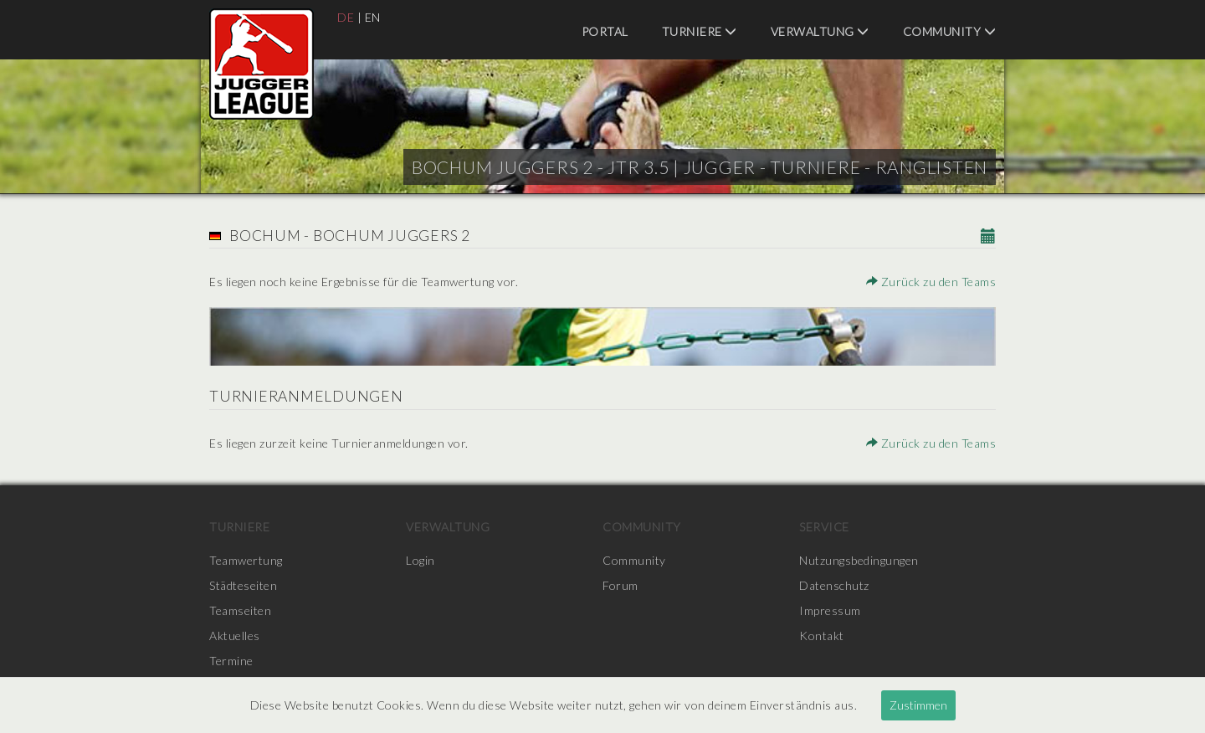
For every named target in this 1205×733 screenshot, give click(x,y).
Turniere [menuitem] (699, 31)
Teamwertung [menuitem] (246, 560)
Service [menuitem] (824, 527)
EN (373, 17)
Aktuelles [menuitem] (234, 635)
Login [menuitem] (420, 560)
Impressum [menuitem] (830, 610)
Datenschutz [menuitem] (834, 585)
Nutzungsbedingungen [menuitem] (859, 560)
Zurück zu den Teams (931, 281)
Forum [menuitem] (620, 585)
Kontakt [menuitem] (821, 635)
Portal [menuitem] (605, 31)
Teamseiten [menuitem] (240, 610)
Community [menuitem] (950, 31)
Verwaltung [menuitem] (820, 31)
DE (345, 17)
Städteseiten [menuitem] (243, 585)
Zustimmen (918, 705)
